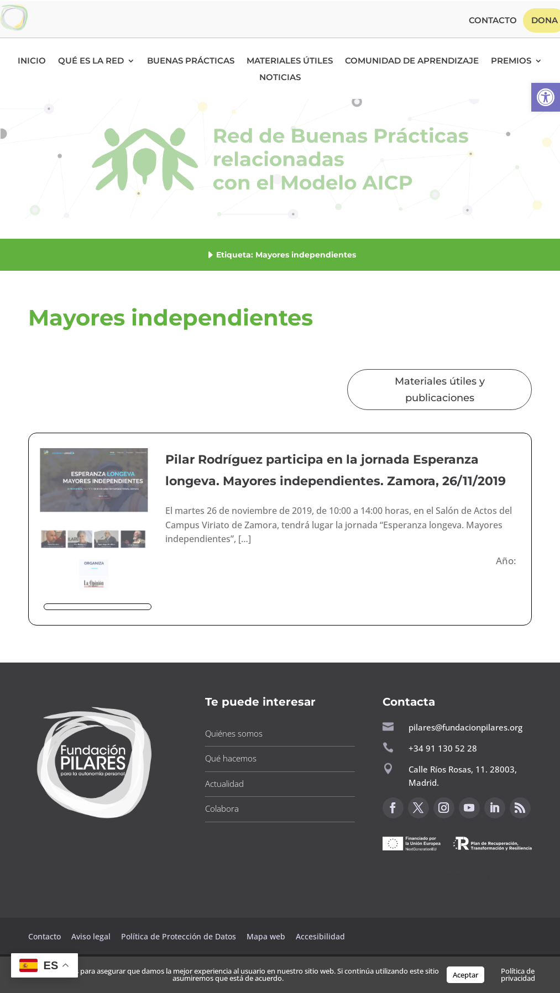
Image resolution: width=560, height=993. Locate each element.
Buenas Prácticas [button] (190, 61)
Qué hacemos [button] (231, 758)
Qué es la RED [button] (91, 61)
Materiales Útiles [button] (290, 61)
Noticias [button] (280, 77)
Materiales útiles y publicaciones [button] (440, 389)
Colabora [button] (222, 808)
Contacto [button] (493, 21)
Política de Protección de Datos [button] (179, 936)
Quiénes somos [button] (234, 733)
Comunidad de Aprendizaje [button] (412, 61)
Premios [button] (511, 61)
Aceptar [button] (465, 975)
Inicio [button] (32, 61)
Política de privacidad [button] (518, 974)
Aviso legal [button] (92, 936)
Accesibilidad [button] (320, 936)
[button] (545, 97)
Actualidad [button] (224, 783)
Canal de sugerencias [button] (436, 874)
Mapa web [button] (266, 936)
